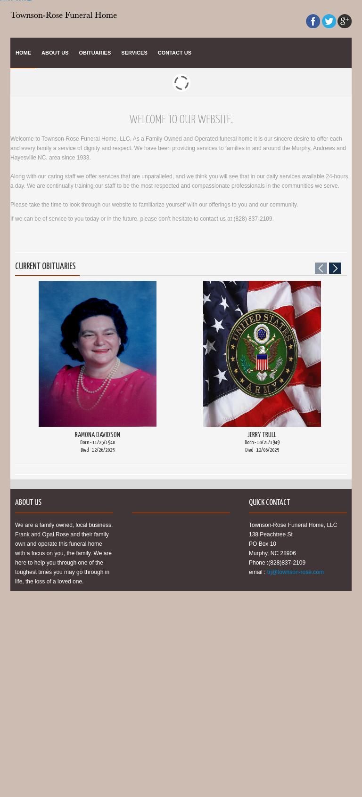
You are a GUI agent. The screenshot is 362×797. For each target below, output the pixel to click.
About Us (54, 53)
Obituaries (95, 53)
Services (134, 53)
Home (23, 53)
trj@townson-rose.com (295, 572)
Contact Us (174, 53)
